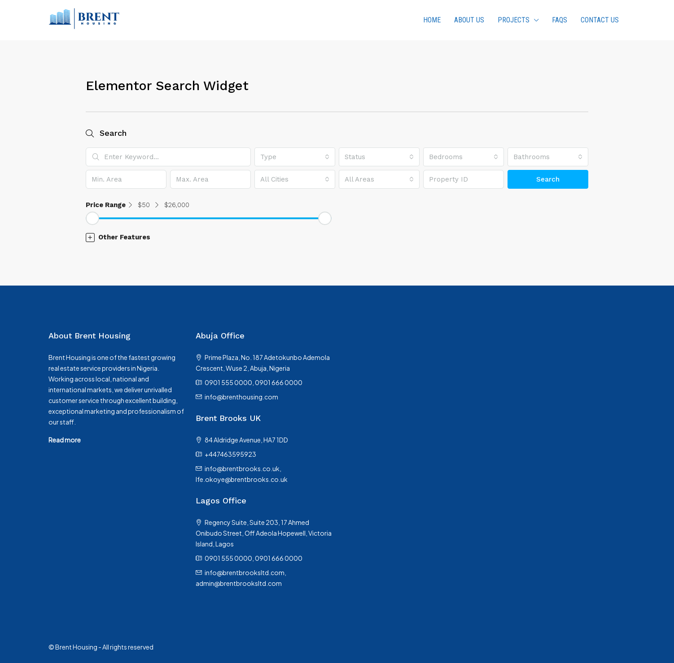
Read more (64, 440)
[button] (337, 237)
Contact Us (600, 20)
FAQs (559, 20)
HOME (432, 20)
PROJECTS (514, 20)
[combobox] (294, 156)
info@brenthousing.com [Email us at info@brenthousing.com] (241, 397)
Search (548, 179)
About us (469, 20)
